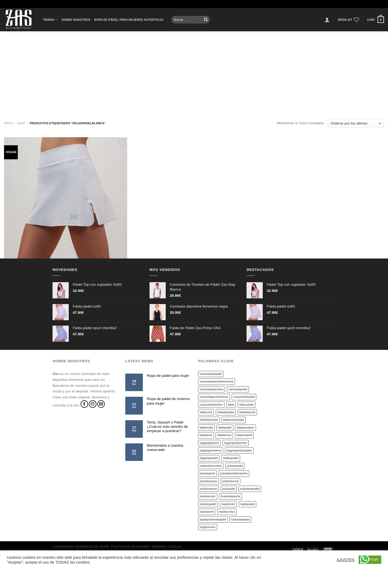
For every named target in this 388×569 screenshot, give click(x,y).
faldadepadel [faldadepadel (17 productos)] (225, 412)
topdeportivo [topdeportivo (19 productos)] (227, 511)
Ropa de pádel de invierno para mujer (168, 401)
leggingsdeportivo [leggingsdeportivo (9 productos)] (235, 442)
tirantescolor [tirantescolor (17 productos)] (208, 496)
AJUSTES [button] (346, 560)
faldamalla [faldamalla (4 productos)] (206, 427)
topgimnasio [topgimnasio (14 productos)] (208, 527)
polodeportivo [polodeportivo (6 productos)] (208, 481)
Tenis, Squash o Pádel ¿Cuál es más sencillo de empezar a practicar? (167, 426)
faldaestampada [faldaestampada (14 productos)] (233, 419)
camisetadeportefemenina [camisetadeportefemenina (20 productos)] (216, 381)
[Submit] (206, 20)
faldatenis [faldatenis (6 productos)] (206, 435)
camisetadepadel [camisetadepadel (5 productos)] (211, 373)
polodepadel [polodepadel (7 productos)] (235, 465)
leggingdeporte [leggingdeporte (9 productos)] (209, 442)
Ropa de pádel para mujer (168, 376)
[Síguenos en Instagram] (92, 404)
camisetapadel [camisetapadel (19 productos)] (237, 389)
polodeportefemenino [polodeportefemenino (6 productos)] (234, 473)
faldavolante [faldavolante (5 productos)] (244, 435)
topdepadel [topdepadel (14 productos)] (247, 504)
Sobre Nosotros (75, 19)
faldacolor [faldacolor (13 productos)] (206, 412)
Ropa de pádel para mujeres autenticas (128, 19)
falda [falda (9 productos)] (231, 404)
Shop (21, 123)
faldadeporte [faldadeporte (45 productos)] (247, 412)
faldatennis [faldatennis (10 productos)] (224, 435)
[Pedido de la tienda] (356, 123)
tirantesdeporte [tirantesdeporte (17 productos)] (230, 496)
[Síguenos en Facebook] (84, 404)
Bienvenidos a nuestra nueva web (165, 447)
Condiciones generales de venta (81, 546)
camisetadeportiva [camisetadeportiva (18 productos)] (211, 389)
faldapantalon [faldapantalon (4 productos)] (245, 427)
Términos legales (166, 546)
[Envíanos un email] (101, 404)
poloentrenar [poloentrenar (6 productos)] (230, 481)
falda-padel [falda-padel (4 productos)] (246, 404)
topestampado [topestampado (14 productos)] (240, 519)
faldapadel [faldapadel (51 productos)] (224, 427)
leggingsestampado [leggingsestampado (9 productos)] (239, 450)
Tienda (50, 19)
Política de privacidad (130, 546)
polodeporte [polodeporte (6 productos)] (207, 473)
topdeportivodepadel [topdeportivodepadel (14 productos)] (213, 519)
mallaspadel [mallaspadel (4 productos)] (230, 458)
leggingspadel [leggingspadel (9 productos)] (209, 458)
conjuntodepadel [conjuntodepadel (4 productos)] (244, 396)
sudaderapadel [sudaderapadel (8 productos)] (249, 488)
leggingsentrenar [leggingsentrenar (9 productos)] (210, 450)
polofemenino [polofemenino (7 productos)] (208, 488)
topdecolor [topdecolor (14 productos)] (228, 504)
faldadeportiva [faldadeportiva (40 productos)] (209, 419)
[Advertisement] (194, 71)
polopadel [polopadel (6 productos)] (228, 488)
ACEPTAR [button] (370, 560)
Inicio (8, 123)
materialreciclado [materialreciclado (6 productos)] (211, 465)
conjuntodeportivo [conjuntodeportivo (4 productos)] (211, 404)
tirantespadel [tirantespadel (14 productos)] (208, 504)
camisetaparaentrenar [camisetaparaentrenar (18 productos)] (214, 396)
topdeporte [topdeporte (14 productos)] (207, 511)
